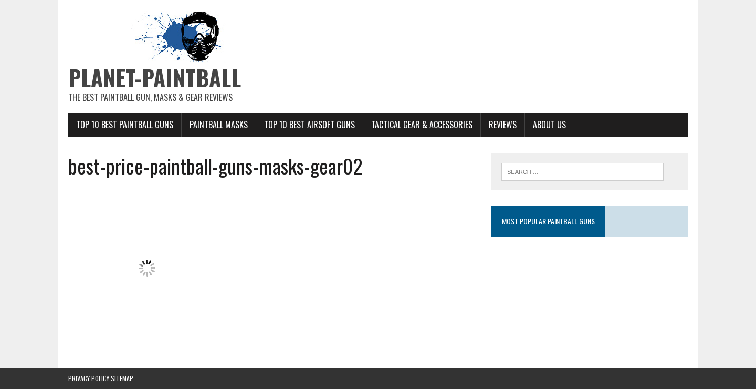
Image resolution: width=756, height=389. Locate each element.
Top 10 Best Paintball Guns (124, 124)
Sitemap (122, 378)
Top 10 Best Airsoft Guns (309, 124)
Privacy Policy (88, 378)
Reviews (503, 124)
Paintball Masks (219, 124)
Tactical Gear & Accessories (421, 124)
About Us (549, 124)
